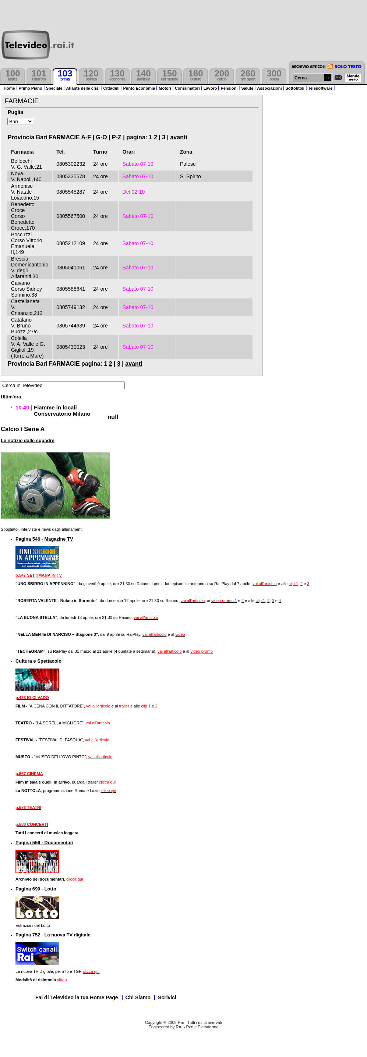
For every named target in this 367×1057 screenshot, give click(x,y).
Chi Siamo (138, 997)
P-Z (116, 137)
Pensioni (228, 88)
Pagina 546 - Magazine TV (44, 539)
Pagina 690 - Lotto (35, 889)
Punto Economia (139, 88)
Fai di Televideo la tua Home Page (76, 997)
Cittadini (111, 88)
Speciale (54, 88)
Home (9, 88)
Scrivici (167, 997)
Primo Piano (30, 88)
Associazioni (269, 88)
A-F (86, 137)
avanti (178, 137)
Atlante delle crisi (82, 88)
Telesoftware (320, 88)
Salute (247, 88)
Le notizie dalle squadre (27, 440)
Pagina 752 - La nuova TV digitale (53, 935)
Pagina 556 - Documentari (44, 842)
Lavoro (210, 88)
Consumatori (187, 88)
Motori (165, 88)
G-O (101, 137)
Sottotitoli (295, 88)
